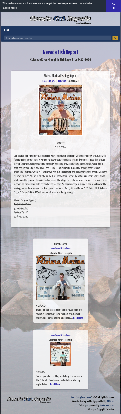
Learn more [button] (10, 7)
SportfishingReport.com (81, 397)
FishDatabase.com (107, 405)
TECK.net (110, 401)
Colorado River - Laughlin (54, 81)
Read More (78, 318)
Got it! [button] (114, 6)
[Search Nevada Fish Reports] (57, 38)
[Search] (115, 38)
